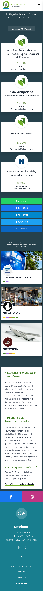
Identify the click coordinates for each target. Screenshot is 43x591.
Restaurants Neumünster (21, 566)
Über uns (21, 572)
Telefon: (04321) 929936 (21, 536)
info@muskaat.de (21, 532)
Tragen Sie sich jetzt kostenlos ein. (19, 484)
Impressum (21, 577)
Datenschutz (21, 583)
